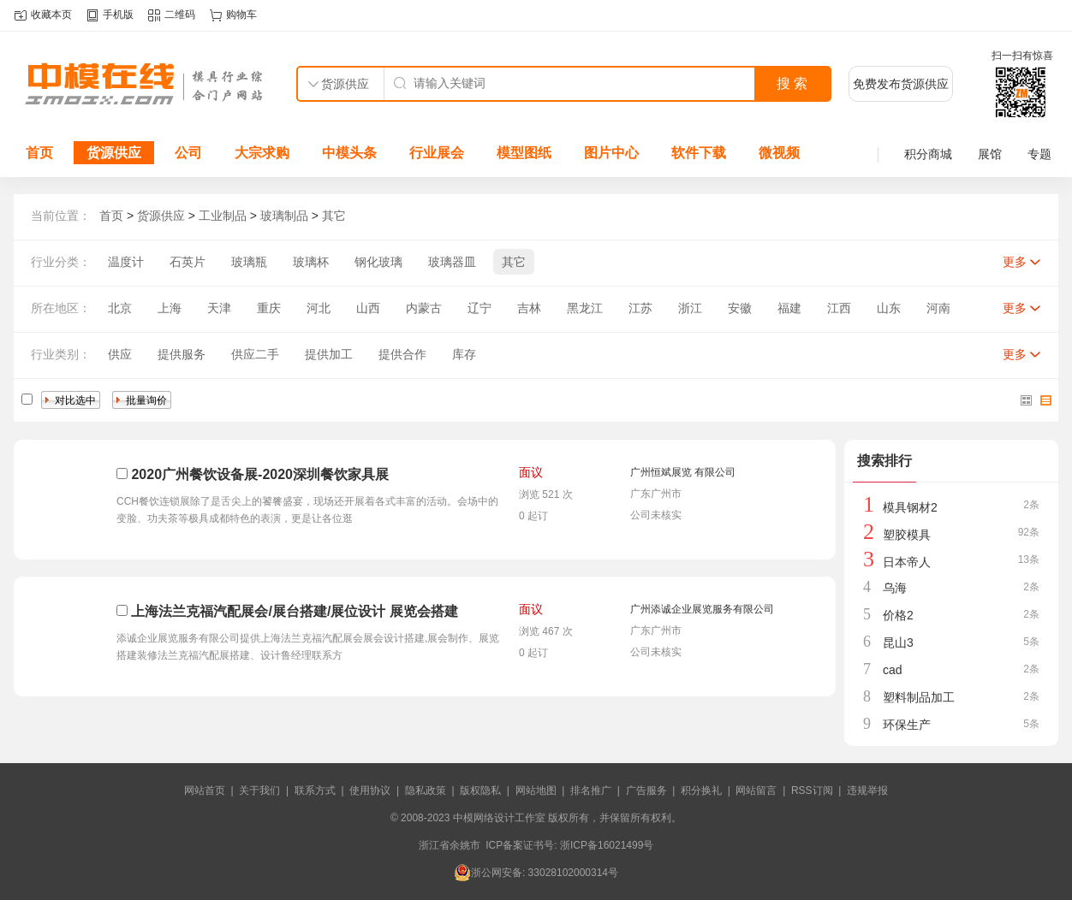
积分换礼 (701, 790)
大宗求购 (262, 152)
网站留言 (756, 790)
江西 (839, 308)
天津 (219, 308)
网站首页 (204, 790)
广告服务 (646, 790)
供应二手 (255, 354)
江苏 (640, 308)
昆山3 (898, 642)
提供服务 (181, 354)
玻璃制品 (284, 215)
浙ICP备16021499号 (606, 845)
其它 (334, 215)
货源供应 (113, 152)
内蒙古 (424, 308)
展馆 (990, 154)
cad (892, 670)
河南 (938, 308)
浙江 (690, 308)
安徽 (740, 308)
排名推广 (590, 790)
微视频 (779, 152)
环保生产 (907, 724)
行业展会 (436, 152)
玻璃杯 (311, 262)
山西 (368, 308)
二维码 (179, 15)
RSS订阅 (812, 790)
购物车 (241, 15)
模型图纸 (524, 152)
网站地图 (536, 790)
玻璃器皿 (452, 262)
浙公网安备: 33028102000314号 (536, 872)
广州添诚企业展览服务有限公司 (702, 609)
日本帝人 (907, 562)
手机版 (118, 15)
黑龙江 (585, 308)
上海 (170, 308)
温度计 (126, 262)
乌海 (895, 588)
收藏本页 (51, 15)
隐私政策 (425, 790)
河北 (319, 308)
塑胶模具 (907, 535)
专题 (1039, 154)
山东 (889, 308)
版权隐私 (480, 790)
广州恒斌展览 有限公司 (683, 472)
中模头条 (349, 152)
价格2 (898, 615)
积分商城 (928, 154)
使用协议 (369, 790)
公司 (188, 152)
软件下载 (698, 152)
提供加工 (329, 354)
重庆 (269, 308)
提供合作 (402, 354)
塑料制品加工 (919, 697)
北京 (120, 308)
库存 (464, 354)
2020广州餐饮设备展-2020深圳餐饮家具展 (260, 474)
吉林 (529, 308)
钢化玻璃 (378, 262)
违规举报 (867, 790)
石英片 (187, 262)
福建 (789, 308)
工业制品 (223, 215)
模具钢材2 (910, 507)
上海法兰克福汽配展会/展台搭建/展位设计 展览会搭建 (294, 611)
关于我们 (259, 790)
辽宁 (479, 308)
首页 (39, 152)
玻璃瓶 (249, 262)
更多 (1015, 262)
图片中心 (611, 152)
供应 (120, 354)
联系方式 (315, 790)
